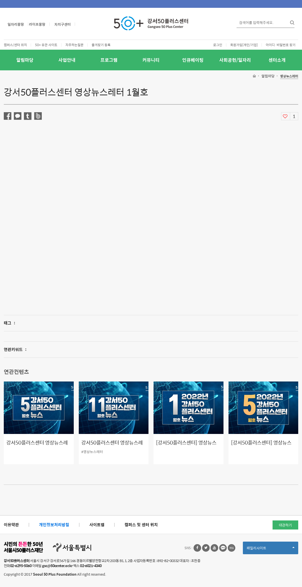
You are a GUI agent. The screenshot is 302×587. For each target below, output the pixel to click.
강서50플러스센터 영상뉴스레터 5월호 (37, 446)
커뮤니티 (151, 59)
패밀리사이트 (270, 549)
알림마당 (24, 59)
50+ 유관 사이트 (46, 44)
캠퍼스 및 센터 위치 (141, 524)
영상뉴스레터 (289, 76)
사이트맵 (96, 524)
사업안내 (67, 59)
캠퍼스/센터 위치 (15, 44)
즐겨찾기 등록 (101, 44)
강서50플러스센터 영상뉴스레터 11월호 (112, 446)
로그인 (217, 44)
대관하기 (285, 525)
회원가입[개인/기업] (244, 44)
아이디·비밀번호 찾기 (280, 44)
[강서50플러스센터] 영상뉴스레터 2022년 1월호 (186, 446)
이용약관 (11, 524)
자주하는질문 (74, 44)
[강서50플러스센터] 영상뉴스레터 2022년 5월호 (261, 446)
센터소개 (277, 59)
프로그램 (109, 59)
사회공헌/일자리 (235, 59)
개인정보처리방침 (54, 524)
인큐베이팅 (193, 59)
